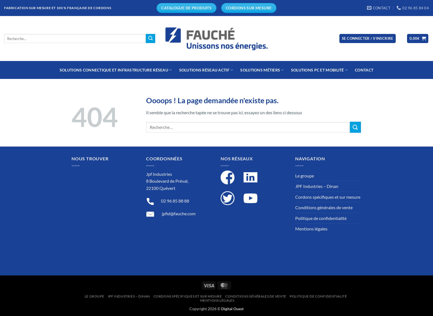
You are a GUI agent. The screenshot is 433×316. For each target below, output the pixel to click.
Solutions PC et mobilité (319, 70)
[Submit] (150, 38)
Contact (364, 70)
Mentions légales (311, 228)
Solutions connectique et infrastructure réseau (116, 70)
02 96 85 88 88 (175, 200)
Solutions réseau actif (206, 70)
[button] (367, 38)
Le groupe (304, 175)
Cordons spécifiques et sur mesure (327, 197)
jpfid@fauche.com (179, 213)
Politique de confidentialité (321, 218)
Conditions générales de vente (324, 207)
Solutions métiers (262, 70)
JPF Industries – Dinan (316, 186)
